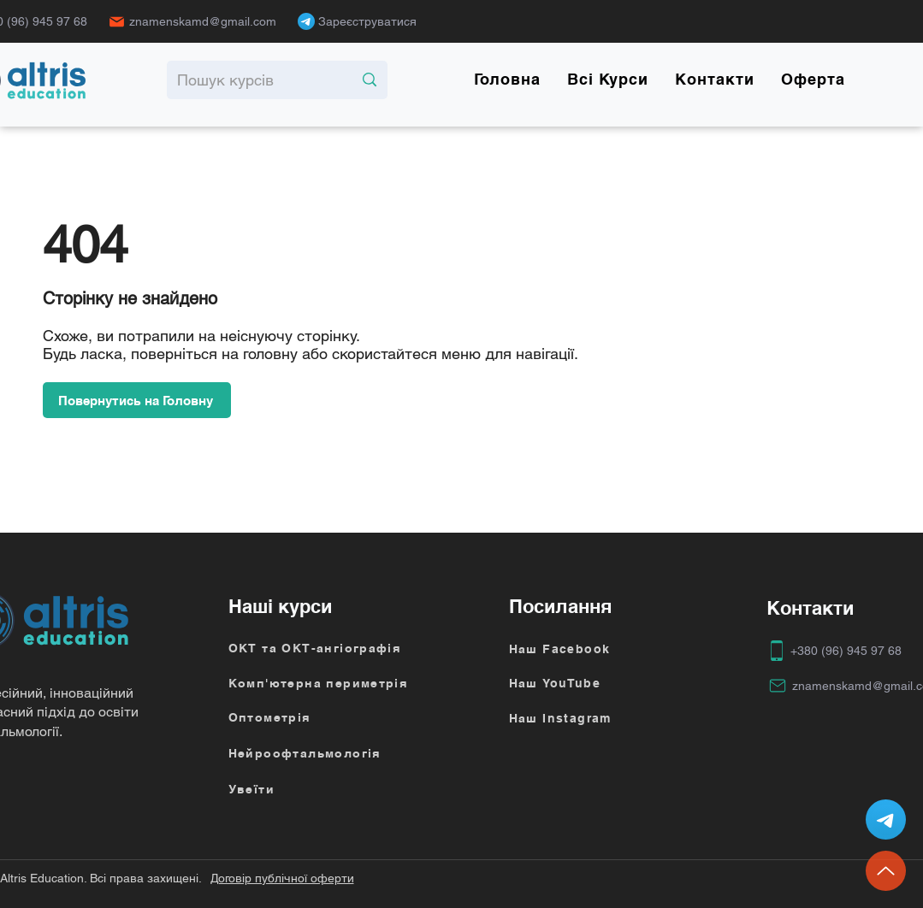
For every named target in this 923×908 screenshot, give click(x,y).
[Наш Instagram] (612, 718)
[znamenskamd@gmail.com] (197, 21)
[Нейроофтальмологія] (331, 753)
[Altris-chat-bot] (886, 819)
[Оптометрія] (318, 717)
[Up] (886, 871)
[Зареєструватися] (372, 21)
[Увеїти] (331, 789)
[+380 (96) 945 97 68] (836, 651)
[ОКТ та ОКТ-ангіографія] (331, 648)
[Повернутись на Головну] (137, 400)
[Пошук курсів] (252, 80)
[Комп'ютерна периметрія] (331, 683)
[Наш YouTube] (612, 683)
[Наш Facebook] (612, 649)
